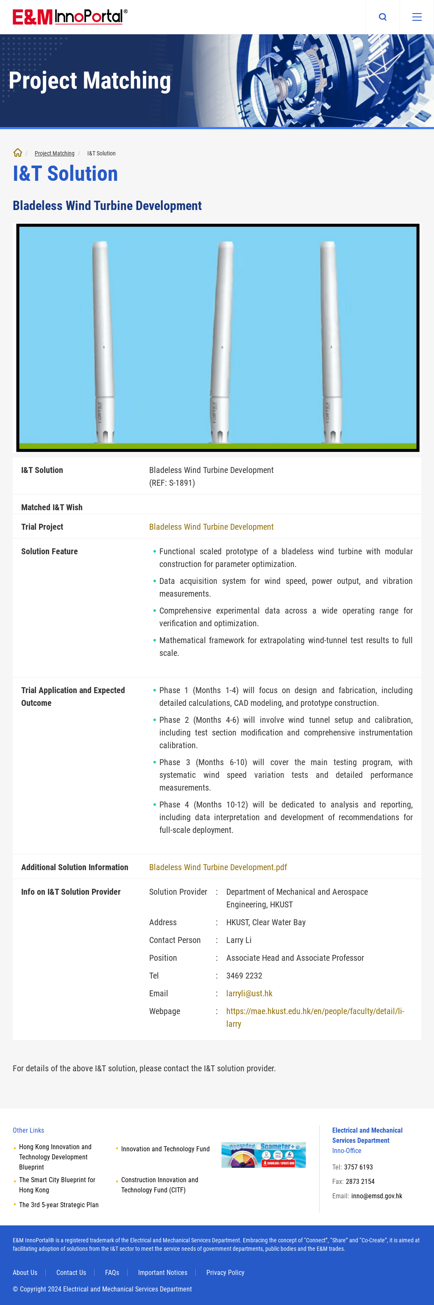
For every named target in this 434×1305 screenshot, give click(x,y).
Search (382, 17)
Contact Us (71, 1273)
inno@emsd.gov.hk (376, 1196)
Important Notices (162, 1273)
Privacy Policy (225, 1273)
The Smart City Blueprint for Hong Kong (57, 1185)
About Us (25, 1273)
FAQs (112, 1273)
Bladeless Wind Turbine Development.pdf (218, 867)
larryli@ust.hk (249, 993)
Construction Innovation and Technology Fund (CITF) (159, 1185)
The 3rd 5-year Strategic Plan (59, 1205)
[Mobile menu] (417, 17)
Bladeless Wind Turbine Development (211, 527)
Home (18, 152)
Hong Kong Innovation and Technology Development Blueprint (55, 1157)
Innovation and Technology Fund (165, 1149)
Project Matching (55, 153)
